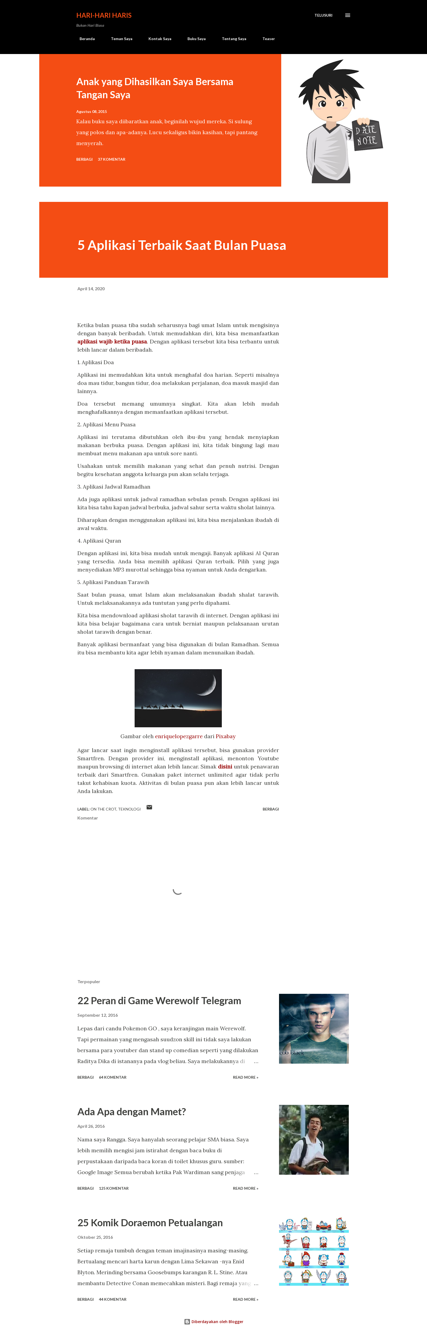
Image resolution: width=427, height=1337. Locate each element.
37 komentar (111, 159)
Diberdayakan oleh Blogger (213, 1321)
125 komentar (114, 1188)
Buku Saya (193, 38)
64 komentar (112, 1077)
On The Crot (103, 809)
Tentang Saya (231, 38)
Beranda (84, 38)
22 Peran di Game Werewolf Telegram (159, 1000)
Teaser (265, 38)
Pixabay (226, 736)
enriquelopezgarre (179, 736)
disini (225, 766)
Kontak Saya (156, 38)
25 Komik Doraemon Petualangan (150, 1222)
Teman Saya (118, 38)
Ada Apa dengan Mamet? (131, 1111)
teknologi (129, 809)
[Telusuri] (323, 15)
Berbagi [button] (84, 159)
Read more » (245, 1077)
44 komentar (112, 1299)
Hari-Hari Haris (104, 15)
